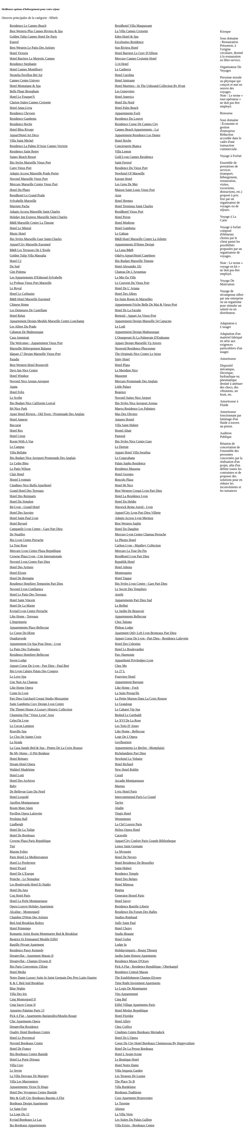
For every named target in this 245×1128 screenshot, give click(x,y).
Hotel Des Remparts (23, 496)
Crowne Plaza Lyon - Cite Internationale (36, 556)
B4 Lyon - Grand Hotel (25, 507)
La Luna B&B (124, 250)
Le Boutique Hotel (127, 1059)
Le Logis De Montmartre (131, 988)
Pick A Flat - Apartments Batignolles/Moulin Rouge (43, 1016)
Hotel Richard (124, 764)
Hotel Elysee (18, 572)
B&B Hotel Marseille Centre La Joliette (141, 239)
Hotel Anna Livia (21, 107)
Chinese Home (19, 304)
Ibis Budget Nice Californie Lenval (32, 403)
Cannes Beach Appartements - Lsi (137, 129)
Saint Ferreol (123, 162)
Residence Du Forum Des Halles (136, 912)
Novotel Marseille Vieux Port (29, 178)
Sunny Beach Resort (23, 157)
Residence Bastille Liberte (132, 906)
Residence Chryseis (22, 113)
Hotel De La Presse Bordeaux (134, 1048)
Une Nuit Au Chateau (24, 682)
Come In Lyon (19, 693)
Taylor (119, 802)
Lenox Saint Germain (129, 846)
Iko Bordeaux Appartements (28, 1125)
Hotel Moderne (124, 222)
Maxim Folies (19, 851)
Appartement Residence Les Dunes (137, 135)
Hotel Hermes (124, 200)
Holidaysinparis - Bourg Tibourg (136, 950)
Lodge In (121, 944)
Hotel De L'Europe (22, 873)
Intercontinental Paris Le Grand (135, 797)
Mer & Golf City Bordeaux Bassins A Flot (37, 1098)
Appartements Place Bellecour (29, 627)
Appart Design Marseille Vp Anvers (138, 343)
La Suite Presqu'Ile (127, 693)
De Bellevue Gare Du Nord (27, 791)
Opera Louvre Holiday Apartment (31, 906)
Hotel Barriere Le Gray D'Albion (136, 53)
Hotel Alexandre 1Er (128, 266)
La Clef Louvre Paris (128, 824)
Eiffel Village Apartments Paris (135, 1004)
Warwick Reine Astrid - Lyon (134, 507)
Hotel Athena (123, 567)
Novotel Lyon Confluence (26, 589)
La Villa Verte (124, 1114)
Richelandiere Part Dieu (130, 753)
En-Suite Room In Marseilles (134, 299)
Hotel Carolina (124, 75)
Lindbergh (16, 824)
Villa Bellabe (18, 452)
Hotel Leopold (19, 797)
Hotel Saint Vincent (22, 600)
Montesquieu (123, 572)
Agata (13, 386)
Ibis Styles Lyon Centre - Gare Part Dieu (141, 583)
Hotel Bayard (18, 523)
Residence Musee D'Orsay (132, 961)
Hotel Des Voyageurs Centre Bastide (33, 1092)
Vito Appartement (126, 994)
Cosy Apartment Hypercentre (134, 1098)
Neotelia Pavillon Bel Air (26, 75)
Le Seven (16, 1070)
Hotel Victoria (19, 53)
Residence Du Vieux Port (131, 168)
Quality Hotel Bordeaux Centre (30, 1032)
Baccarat (15, 425)
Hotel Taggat (123, 578)
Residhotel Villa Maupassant (133, 25)
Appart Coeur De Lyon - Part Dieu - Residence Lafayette (152, 638)
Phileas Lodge (124, 627)
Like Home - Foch (127, 687)
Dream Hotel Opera (22, 764)
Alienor (120, 1108)
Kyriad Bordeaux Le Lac (26, 1119)
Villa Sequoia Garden (129, 1070)
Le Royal (16, 288)
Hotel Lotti (17, 775)
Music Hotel (18, 233)
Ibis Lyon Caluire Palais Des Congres (34, 671)
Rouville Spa (18, 731)
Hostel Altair (123, 430)
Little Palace (123, 386)
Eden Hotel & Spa (127, 36)
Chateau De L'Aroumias (130, 271)
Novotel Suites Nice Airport (133, 397)
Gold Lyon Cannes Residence (134, 157)
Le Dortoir (122, 447)
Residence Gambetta (23, 118)
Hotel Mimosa (124, 884)
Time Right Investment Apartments (138, 983)
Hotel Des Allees (126, 293)
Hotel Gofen (123, 939)
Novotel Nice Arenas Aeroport (29, 381)
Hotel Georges (124, 474)
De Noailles (17, 534)
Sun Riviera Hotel (126, 47)
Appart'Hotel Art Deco (24, 135)
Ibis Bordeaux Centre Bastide (29, 1054)
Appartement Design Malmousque (137, 332)
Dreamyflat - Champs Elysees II (30, 961)
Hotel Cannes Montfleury (26, 69)
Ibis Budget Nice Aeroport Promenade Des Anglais (43, 458)
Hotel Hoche (123, 140)
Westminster (123, 819)
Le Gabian (121, 233)
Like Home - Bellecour (130, 731)
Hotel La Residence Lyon (131, 496)
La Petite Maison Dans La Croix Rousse (141, 698)
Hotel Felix (17, 392)
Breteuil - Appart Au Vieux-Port (135, 315)
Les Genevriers (124, 91)
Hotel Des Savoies (21, 512)
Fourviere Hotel (125, 676)
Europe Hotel (123, 178)
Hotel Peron (122, 217)
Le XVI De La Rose (128, 720)
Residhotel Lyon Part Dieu (132, 556)
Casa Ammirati (19, 337)
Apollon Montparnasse (24, 802)
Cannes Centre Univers (25, 80)
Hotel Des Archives (22, 780)
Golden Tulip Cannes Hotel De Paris (33, 36)
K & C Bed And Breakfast (27, 983)
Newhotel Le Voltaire (129, 758)
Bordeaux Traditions (128, 1092)
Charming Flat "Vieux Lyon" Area (32, 715)
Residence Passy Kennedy (27, 950)
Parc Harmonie (124, 654)
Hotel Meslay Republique (131, 1010)
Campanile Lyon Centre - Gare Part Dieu (36, 529)
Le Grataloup (123, 704)
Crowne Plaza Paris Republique (30, 840)
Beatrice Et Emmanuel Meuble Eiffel (34, 939)
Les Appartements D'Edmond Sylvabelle (36, 277)
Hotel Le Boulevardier (129, 649)
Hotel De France (20, 1048)
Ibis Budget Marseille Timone (134, 261)
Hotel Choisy (123, 928)
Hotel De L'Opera (126, 1037)
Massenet (121, 375)
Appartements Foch (127, 113)
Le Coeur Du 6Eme (22, 633)
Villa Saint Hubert (126, 425)
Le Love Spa (18, 676)
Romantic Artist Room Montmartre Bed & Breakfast (44, 933)
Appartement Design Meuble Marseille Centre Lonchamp (47, 321)
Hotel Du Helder (126, 501)
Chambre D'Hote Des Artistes (29, 917)
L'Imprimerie (18, 622)
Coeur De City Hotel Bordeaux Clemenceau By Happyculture (155, 1043)
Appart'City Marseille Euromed (30, 244)
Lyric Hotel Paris (126, 791)
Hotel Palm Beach (126, 107)
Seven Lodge (18, 660)
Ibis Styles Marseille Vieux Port (30, 162)
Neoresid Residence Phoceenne (135, 348)
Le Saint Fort (18, 1108)
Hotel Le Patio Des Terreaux (28, 594)
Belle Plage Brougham (24, 91)
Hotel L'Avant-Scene (128, 1054)
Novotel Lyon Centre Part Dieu (30, 561)
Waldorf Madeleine (22, 769)
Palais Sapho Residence (130, 463)
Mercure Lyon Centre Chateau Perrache (140, 534)
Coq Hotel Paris (20, 895)
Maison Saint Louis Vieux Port (135, 190)
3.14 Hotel (122, 64)
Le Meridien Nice (126, 370)
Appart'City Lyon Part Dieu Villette (138, 512)
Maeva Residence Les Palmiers (135, 408)
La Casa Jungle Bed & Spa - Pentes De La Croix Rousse (46, 748)
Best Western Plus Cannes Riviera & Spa (36, 31)
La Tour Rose (18, 545)
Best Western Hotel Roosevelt (29, 365)
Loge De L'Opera (126, 736)
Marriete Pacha (19, 206)
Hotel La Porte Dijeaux (25, 1059)
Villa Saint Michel (21, 140)
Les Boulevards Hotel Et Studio (30, 884)
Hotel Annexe (18, 419)
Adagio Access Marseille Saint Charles (35, 211)
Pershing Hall (18, 819)
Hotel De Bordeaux (22, 835)
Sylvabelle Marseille (23, 200)
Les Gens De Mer (126, 184)
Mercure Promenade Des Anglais (136, 381)
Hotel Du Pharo (20, 190)
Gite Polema (18, 271)
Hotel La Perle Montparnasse (28, 901)
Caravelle (121, 835)
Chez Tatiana (123, 622)
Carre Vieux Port (20, 168)
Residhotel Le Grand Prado (27, 195)
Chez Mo (121, 665)
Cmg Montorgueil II (23, 999)
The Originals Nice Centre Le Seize (138, 354)
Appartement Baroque (129, 682)
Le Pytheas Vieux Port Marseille (31, 283)
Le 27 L (120, 671)
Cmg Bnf (121, 999)
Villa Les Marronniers (24, 1081)
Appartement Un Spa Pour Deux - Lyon (35, 643)
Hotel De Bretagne (22, 578)
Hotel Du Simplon (21, 501)
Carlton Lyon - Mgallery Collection (138, 545)
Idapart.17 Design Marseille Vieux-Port (35, 354)
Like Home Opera (21, 687)
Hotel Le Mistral (20, 228)
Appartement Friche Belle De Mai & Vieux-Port (146, 304)
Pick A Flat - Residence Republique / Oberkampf (146, 966)
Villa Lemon (123, 151)
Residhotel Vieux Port (129, 211)
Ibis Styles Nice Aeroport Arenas (136, 403)
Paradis (14, 359)
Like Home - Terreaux (24, 616)
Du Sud (14, 266)
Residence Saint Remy (24, 151)
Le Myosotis (123, 851)
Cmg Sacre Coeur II (22, 1004)
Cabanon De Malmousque (26, 332)
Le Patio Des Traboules (25, 649)
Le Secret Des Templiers (131, 589)
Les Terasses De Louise (130, 1076)
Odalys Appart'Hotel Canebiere (135, 255)
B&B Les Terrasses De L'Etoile (30, 250)
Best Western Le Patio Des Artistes (32, 47)
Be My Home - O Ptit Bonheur (29, 753)
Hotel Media (18, 972)
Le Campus (17, 447)
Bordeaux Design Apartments (29, 1103)
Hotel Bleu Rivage (22, 129)
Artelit (119, 594)
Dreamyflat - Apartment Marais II (31, 955)
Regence (120, 392)
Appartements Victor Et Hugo (29, 1087)
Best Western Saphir (128, 523)
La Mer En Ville (125, 277)
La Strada (16, 742)
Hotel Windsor (19, 375)
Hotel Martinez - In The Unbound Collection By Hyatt (150, 86)
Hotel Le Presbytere (22, 862)
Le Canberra (123, 69)
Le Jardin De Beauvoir (129, 611)
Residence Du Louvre (129, 118)
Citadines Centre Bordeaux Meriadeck (140, 1032)
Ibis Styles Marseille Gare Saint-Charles (36, 239)
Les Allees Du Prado (23, 326)
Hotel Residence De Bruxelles (134, 862)
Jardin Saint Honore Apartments (135, 955)
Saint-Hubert (123, 868)
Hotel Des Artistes (21, 567)
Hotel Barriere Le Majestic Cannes (32, 58)
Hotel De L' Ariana (127, 288)
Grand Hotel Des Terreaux (27, 490)
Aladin (119, 808)
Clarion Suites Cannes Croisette (30, 102)
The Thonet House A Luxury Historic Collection (41, 709)
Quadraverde (18, 638)
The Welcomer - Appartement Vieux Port (36, 343)
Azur (118, 195)
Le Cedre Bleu (19, 463)
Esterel (14, 42)
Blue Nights (17, 988)
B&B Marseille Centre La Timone (32, 222)
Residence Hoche (21, 124)
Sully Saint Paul (125, 923)
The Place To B (125, 1081)
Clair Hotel (17, 474)
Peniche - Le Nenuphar (25, 879)
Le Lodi (120, 326)
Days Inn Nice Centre (24, 370)
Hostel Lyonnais (20, 479)
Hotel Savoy (123, 901)
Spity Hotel (122, 359)
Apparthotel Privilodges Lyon (134, 660)
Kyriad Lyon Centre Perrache (29, 611)
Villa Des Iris (18, 994)
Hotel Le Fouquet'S (22, 96)
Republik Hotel (125, 561)
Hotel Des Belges (126, 879)
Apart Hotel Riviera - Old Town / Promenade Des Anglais (47, 414)
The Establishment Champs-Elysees (138, 977)
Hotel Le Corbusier (22, 293)
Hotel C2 (15, 261)
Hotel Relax (17, 315)
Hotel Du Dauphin (127, 529)
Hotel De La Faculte (128, 310)
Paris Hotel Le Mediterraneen (29, 857)
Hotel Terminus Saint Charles (134, 206)
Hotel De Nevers (126, 857)
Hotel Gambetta (125, 228)
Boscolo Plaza (124, 479)
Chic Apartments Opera (25, 1021)
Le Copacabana (125, 458)
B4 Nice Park (18, 408)
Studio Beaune (124, 933)
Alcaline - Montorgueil (24, 912)
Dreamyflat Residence (24, 1026)
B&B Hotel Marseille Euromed (30, 299)
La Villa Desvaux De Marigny (29, 1076)
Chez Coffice (123, 1026)
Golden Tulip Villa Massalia (28, 255)
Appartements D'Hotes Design (134, 244)
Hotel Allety (123, 1021)
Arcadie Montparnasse (129, 780)
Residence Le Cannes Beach (28, 25)
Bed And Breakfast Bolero (27, 923)
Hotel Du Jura (19, 890)
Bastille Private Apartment (27, 944)
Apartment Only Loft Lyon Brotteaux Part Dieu (145, 633)
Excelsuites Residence (129, 42)
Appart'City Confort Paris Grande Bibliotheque (145, 840)
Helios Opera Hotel (127, 829)
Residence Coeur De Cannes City (136, 124)
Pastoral (120, 436)
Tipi (12, 846)
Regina (119, 890)
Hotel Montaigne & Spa (25, 86)
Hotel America (124, 96)
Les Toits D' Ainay (127, 726)
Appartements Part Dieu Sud (133, 600)
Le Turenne (122, 1103)
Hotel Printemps (20, 928)
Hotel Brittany (19, 758)
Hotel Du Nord (124, 102)
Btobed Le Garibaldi (128, 715)
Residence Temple (127, 873)
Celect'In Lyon (19, 720)
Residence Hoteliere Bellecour (29, 654)
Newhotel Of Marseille (130, 173)
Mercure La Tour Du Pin (131, 551)
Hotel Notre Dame (127, 1065)
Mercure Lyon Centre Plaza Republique (35, 551)
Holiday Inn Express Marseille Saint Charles (38, 217)
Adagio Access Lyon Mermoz (134, 518)
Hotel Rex (16, 430)
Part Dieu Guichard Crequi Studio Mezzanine (39, 698)
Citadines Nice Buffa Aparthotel (30, 485)
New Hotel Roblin (127, 769)
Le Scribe (16, 397)
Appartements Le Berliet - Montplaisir (140, 748)
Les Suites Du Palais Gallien (133, 1119)
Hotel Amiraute (125, 80)
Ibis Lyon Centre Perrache (27, 540)
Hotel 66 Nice (124, 485)
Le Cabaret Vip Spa (127, 709)
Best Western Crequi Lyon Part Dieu (138, 490)
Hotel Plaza (122, 365)
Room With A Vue (21, 441)
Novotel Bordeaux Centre (26, 1043)
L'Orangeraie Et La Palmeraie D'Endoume (142, 337)
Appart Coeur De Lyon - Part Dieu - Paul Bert (39, 665)
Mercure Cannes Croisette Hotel (136, 58)
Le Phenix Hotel (125, 540)
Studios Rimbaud (126, 917)
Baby (13, 786)
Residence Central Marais (131, 972)
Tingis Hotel (123, 813)
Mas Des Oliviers (126, 414)
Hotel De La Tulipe (22, 829)
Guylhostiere (123, 742)
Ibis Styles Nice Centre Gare (133, 441)
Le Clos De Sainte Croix (25, 736)
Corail (119, 775)
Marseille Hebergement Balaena (30, 348)
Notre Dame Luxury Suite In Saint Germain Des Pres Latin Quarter (53, 977)
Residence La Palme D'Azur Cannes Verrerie (39, 146)
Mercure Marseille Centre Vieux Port (34, 184)
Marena (120, 786)
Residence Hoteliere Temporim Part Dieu (36, 583)
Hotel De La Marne (22, 605)
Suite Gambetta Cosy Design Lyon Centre (37, 704)
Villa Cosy (16, 1065)
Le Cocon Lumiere (22, 726)
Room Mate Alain (21, 808)
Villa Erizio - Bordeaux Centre (134, 1125)
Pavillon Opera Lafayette (26, 813)
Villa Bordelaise (125, 1087)
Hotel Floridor (124, 1016)
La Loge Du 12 (19, 1114)
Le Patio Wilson (20, 468)
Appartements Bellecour (130, 616)
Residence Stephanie (23, 64)
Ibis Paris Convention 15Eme (29, 966)
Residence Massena (127, 468)
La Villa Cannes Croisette (131, 31)
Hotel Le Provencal (22, 1037)
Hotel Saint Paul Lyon (24, 518)
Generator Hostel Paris (129, 895)
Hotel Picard (18, 868)
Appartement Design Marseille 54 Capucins (143, 321)
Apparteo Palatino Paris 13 (27, 1010)
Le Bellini (121, 605)
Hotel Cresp (17, 436)
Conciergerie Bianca (128, 146)
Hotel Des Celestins (128, 643)
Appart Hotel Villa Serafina (132, 452)
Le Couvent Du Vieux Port (132, 283)
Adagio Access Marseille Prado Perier (34, 173)
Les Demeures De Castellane (28, 310)
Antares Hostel (124, 419)
